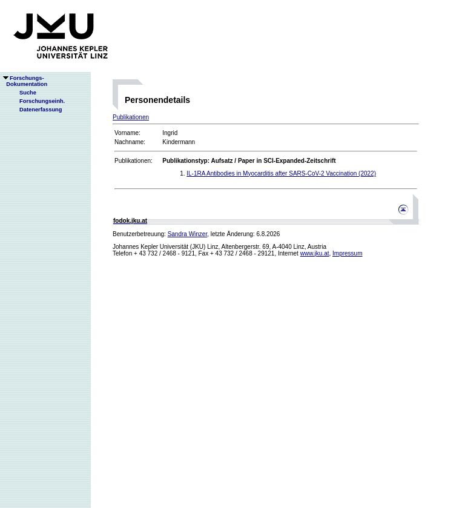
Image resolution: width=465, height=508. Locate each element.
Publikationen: (133, 160)
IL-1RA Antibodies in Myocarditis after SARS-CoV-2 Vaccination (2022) (281, 173)
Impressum (347, 253)
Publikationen (131, 117)
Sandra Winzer (188, 234)
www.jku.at (314, 253)
